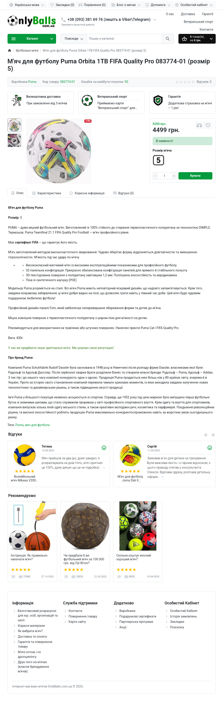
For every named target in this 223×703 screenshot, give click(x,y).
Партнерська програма (136, 621)
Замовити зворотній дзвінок (78, 24)
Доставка (188, 14)
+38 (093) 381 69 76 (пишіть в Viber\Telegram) (109, 19)
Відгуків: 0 (204, 82)
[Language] (27, 5)
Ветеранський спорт (198, 21)
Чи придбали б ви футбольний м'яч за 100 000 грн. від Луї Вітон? (84, 559)
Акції (123, 627)
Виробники (127, 611)
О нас (170, 14)
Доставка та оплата (32, 636)
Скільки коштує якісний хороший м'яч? (133, 557)
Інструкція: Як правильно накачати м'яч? (29, 557)
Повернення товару (83, 616)
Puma (19, 425)
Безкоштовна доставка (44, 96)
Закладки (177, 621)
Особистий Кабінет (184, 611)
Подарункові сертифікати (137, 616)
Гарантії (207, 14)
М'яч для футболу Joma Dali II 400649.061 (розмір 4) (130, 478)
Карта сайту (77, 621)
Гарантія (174, 96)
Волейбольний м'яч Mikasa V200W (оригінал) (25, 478)
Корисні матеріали (31, 625)
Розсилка (177, 627)
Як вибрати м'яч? (30, 631)
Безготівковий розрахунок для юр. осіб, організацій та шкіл (38, 615)
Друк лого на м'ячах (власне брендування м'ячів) (33, 666)
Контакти (206, 29)
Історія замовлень (183, 616)
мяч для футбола (37, 425)
